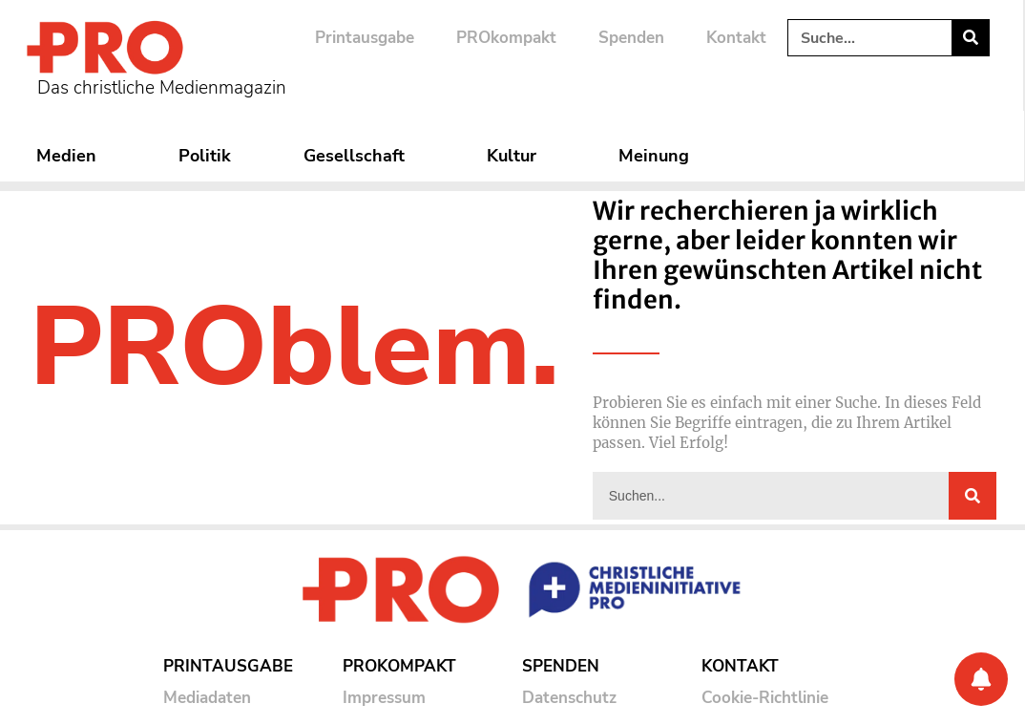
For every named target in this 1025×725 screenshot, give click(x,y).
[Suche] (970, 37)
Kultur (516, 155)
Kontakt (736, 38)
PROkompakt (506, 38)
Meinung (658, 155)
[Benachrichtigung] (981, 679)
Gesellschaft (358, 155)
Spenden (631, 38)
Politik (204, 155)
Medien (71, 155)
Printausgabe (364, 38)
